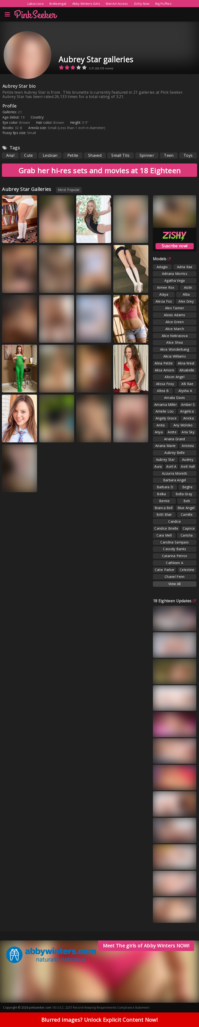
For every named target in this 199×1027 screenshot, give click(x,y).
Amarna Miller (165, 404)
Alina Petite (164, 363)
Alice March (174, 328)
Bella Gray (184, 494)
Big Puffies (163, 3)
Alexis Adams (174, 315)
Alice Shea (174, 342)
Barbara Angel (174, 480)
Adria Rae (185, 267)
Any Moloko (183, 425)
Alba (186, 294)
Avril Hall (188, 466)
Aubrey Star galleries (96, 59)
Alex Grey (186, 301)
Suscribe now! (174, 246)
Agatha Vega (174, 280)
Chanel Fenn (174, 576)
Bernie (164, 501)
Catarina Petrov (174, 556)
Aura (158, 466)
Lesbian (50, 155)
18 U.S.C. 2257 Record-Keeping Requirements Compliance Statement (100, 1007)
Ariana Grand (174, 439)
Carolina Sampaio (174, 542)
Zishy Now (142, 3)
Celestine (187, 569)
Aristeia (188, 445)
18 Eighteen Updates (174, 600)
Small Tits (120, 155)
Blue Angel (186, 507)
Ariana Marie (165, 445)
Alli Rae (187, 383)
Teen (168, 155)
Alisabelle (186, 370)
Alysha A (185, 390)
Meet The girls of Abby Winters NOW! (146, 945)
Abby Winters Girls (86, 3)
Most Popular (69, 189)
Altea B (163, 390)
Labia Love (35, 3)
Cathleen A (174, 562)
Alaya (163, 294)
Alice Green (175, 322)
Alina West (186, 363)
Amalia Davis (174, 397)
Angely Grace (166, 418)
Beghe (187, 487)
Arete (172, 432)
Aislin (188, 287)
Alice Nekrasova (175, 335)
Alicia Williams (174, 356)
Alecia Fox (164, 301)
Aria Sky (188, 432)
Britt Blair (164, 514)
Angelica (187, 411)
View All (174, 583)
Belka (161, 494)
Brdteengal (57, 3)
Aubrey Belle (174, 452)
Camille (187, 514)
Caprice (189, 528)
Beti (186, 501)
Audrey (187, 459)
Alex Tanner (174, 308)
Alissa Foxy (165, 383)
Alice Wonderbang (174, 349)
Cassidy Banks (174, 549)
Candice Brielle (166, 528)
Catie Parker (165, 569)
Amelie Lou (165, 411)
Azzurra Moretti (174, 473)
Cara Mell (164, 535)
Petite (72, 155)
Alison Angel (174, 377)
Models (162, 258)
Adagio (162, 267)
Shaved (95, 155)
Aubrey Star (165, 459)
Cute (28, 155)
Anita (160, 425)
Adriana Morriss (175, 273)
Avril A (171, 466)
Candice (174, 521)
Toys (188, 155)
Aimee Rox (165, 287)
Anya (159, 432)
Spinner (147, 155)
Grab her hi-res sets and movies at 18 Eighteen (99, 170)
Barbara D (165, 487)
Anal (10, 155)
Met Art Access (117, 3)
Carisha (187, 535)
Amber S (188, 404)
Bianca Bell (163, 507)
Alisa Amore (164, 370)
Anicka (188, 418)
